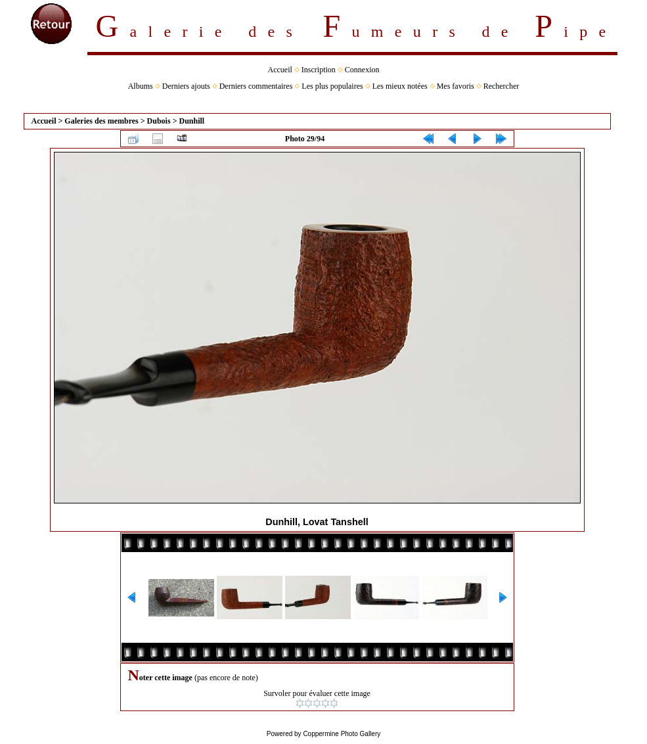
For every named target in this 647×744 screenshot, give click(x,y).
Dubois (159, 121)
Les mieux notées (400, 86)
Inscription (318, 69)
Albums (140, 86)
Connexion (362, 69)
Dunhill (191, 121)
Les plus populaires (332, 86)
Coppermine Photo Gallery (341, 733)
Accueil (280, 69)
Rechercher (501, 86)
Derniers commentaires (256, 86)
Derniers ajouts (186, 86)
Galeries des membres (101, 121)
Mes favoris (455, 86)
